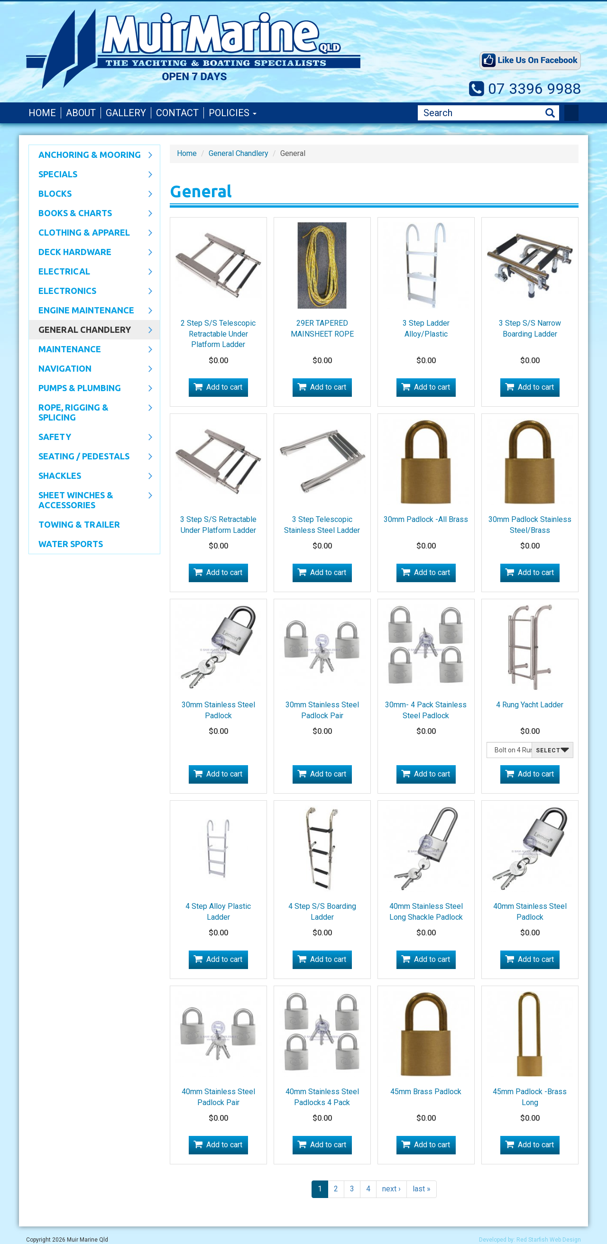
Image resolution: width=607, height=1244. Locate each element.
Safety (90, 437)
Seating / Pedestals (90, 457)
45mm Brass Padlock (425, 1091)
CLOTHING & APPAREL (90, 233)
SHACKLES (90, 476)
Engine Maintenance (90, 311)
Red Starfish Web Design (548, 1239)
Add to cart (224, 387)
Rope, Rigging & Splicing (90, 412)
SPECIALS (90, 175)
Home (42, 113)
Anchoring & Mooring (90, 155)
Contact (177, 113)
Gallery (126, 113)
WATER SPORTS (70, 544)
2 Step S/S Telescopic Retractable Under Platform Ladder (218, 334)
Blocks (90, 194)
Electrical (90, 272)
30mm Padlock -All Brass (426, 519)
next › (391, 1188)
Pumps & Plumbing (90, 388)
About (81, 113)
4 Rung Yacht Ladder (529, 704)
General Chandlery (90, 330)
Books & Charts (90, 214)
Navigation (90, 369)
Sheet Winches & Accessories (90, 500)
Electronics (90, 291)
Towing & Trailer (79, 524)
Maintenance (90, 350)
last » (422, 1188)
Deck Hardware (90, 252)
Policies (233, 113)
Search (550, 113)
